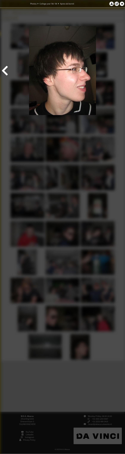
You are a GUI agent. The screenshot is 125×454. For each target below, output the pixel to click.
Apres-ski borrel (67, 3)
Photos (33, 3)
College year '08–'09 (48, 3)
